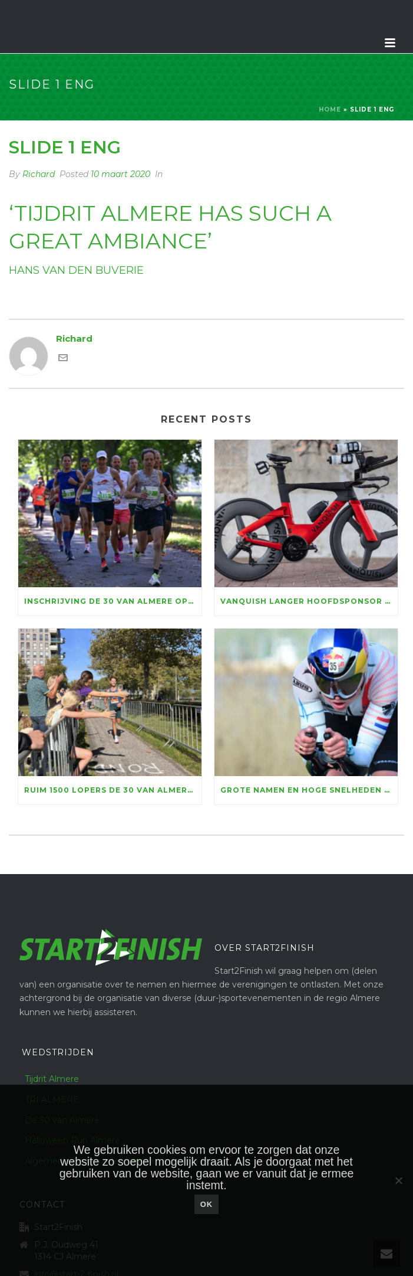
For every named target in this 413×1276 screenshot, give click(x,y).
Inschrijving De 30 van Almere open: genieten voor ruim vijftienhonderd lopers (112, 601)
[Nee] (398, 1180)
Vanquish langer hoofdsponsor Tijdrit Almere (309, 601)
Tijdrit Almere (52, 1079)
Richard (38, 174)
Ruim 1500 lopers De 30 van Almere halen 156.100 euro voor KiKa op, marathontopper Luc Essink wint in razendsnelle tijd (112, 790)
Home (330, 109)
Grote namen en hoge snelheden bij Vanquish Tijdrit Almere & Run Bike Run (309, 790)
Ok (206, 1204)
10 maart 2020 (120, 174)
